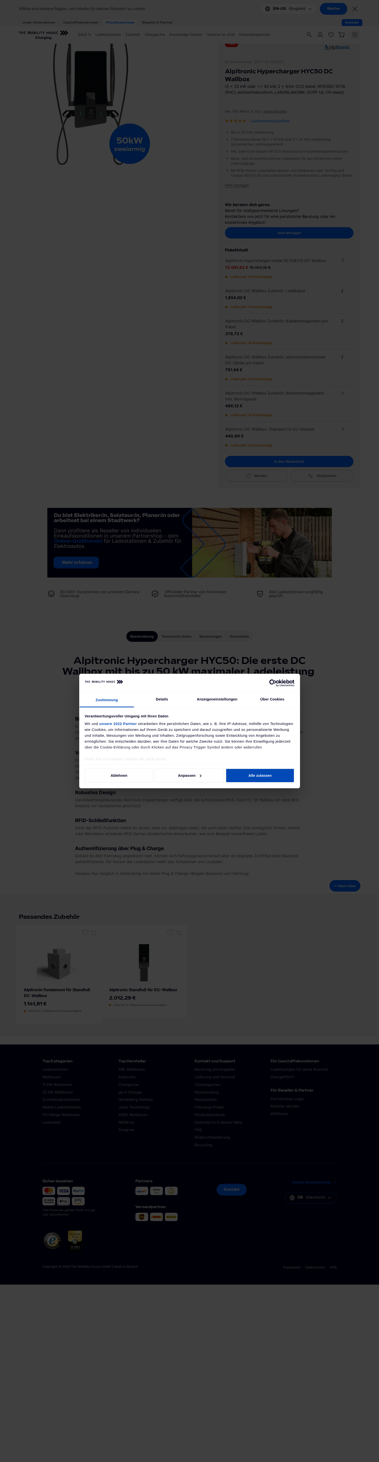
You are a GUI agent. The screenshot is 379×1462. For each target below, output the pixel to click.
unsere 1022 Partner (118, 724)
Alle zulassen (260, 775)
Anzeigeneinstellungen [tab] (217, 699)
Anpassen (189, 775)
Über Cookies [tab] (272, 699)
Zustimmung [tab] (107, 700)
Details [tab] (162, 699)
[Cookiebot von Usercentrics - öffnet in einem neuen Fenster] (272, 683)
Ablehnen (119, 775)
